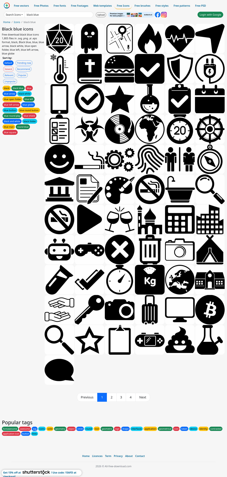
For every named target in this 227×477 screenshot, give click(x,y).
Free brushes (142, 5)
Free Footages (79, 5)
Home (6, 22)
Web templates (102, 5)
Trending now (24, 62)
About (129, 456)
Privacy (118, 456)
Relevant (9, 75)
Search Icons (13, 14)
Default (8, 62)
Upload (101, 14)
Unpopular (10, 81)
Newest (8, 69)
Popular (22, 75)
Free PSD (200, 5)
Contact (140, 456)
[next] (142, 397)
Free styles (162, 5)
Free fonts (60, 5)
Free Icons (123, 5)
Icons (17, 22)
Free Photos (41, 5)
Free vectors (21, 5)
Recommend (23, 69)
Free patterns (182, 5)
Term (108, 456)
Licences (97, 456)
